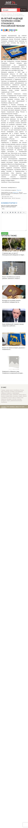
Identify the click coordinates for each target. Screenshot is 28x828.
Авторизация (5, 7)
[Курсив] (5, 212)
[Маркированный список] (18, 212)
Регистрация (14, 7)
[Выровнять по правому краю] (15, 212)
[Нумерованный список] (21, 212)
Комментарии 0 (9, 203)
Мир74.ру (3, 14)
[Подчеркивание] (7, 212)
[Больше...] (24, 212)
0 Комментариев (7, 198)
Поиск (23, 10)
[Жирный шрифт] (3, 212)
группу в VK (15, 192)
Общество (9, 14)
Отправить (4, 233)
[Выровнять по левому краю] (10, 212)
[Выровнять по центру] (13, 212)
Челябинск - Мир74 (14, 406)
